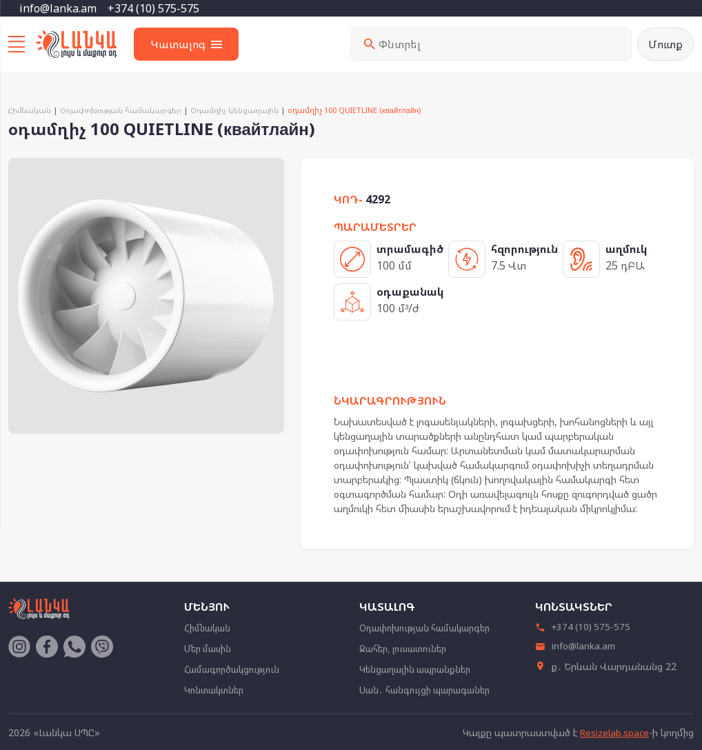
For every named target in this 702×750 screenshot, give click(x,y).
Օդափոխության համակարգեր (123, 111)
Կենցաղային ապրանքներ (420, 669)
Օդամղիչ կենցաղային (238, 111)
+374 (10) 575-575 (153, 8)
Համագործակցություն (235, 669)
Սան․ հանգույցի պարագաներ (431, 689)
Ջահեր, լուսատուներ (407, 649)
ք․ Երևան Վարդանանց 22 (605, 669)
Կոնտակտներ (217, 689)
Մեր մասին (210, 649)
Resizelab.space (614, 731)
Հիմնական (30, 111)
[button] (272, 172)
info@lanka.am (58, 8)
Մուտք (664, 44)
